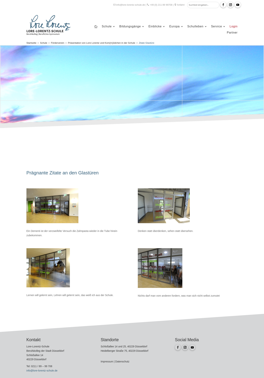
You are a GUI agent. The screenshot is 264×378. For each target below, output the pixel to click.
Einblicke (155, 26)
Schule (107, 26)
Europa (174, 26)
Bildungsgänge (130, 26)
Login (234, 26)
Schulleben (195, 26)
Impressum (107, 361)
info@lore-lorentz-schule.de (130, 4)
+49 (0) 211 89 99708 (161, 4)
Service (216, 26)
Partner (232, 32)
